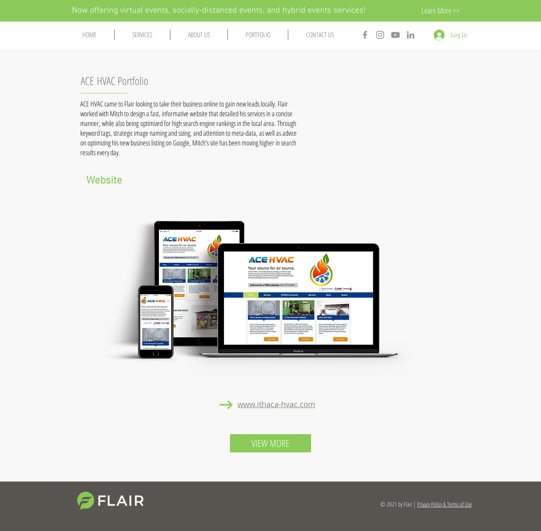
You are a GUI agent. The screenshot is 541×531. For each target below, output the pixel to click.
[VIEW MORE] (270, 443)
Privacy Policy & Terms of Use (444, 504)
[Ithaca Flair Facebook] (365, 35)
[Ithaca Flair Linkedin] (410, 35)
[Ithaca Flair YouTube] (395, 35)
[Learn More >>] (440, 11)
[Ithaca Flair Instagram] (380, 35)
